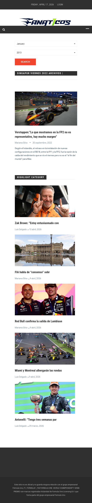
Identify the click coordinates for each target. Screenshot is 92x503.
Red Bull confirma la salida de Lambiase (38, 321)
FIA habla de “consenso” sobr (32, 272)
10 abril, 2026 (35, 229)
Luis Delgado (21, 229)
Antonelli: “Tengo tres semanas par (36, 419)
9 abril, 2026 (35, 278)
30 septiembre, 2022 (42, 143)
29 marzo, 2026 (36, 426)
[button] (46, 44)
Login (60, 4)
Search (25, 61)
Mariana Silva (21, 143)
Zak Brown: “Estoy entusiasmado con (37, 223)
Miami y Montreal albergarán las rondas (38, 370)
